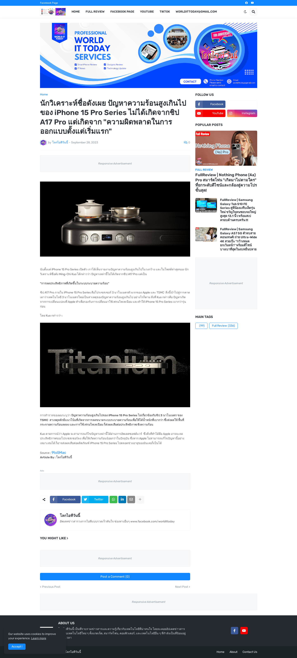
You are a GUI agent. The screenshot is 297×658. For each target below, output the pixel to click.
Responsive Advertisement (115, 163)
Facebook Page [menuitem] (122, 11)
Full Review (223, 326)
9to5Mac (59, 452)
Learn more (38, 638)
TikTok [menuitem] (165, 11)
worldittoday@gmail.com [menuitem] (196, 11)
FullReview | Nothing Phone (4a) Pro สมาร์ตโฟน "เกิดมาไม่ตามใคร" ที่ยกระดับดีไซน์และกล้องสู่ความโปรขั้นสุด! (226, 182)
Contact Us (250, 652)
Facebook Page (49, 2)
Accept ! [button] (17, 646)
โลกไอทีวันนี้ (70, 515)
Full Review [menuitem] (95, 11)
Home (44, 94)
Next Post (181, 586)
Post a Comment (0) (115, 576)
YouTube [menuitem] (147, 11)
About (233, 652)
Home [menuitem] (76, 11)
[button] (245, 11)
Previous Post (51, 586)
